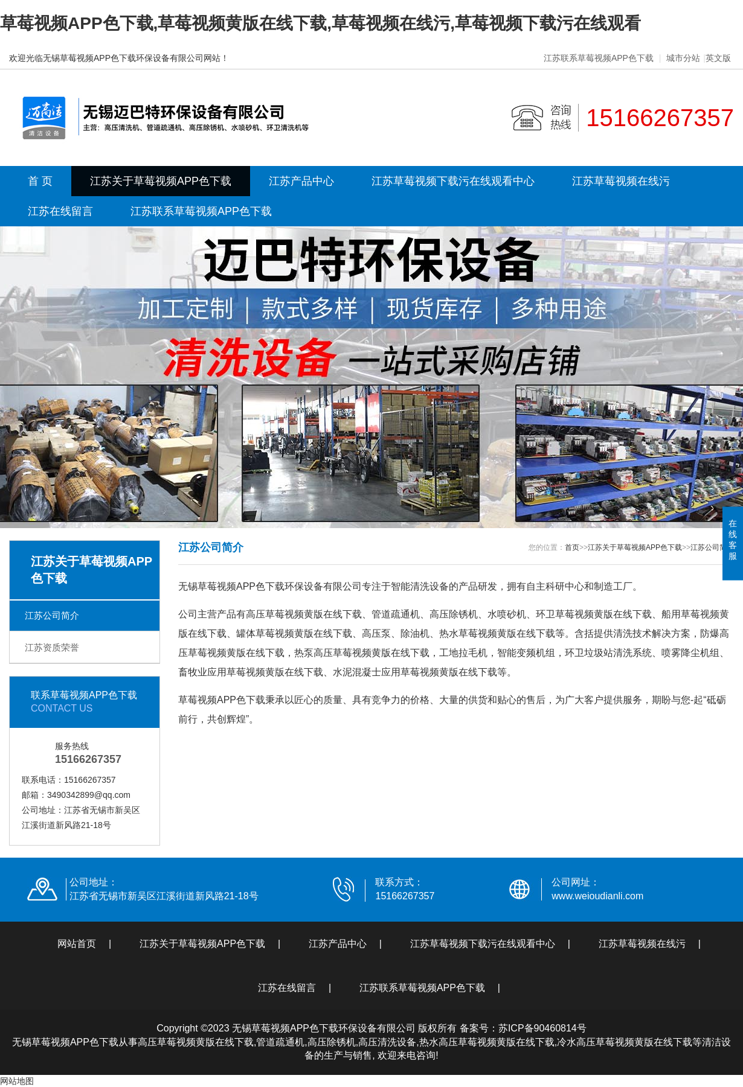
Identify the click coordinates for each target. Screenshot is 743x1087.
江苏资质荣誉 (52, 647)
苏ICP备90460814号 (542, 1028)
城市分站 (683, 58)
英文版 (718, 58)
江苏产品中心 (301, 181)
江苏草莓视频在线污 (621, 181)
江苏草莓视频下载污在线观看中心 (453, 181)
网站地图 (17, 1081)
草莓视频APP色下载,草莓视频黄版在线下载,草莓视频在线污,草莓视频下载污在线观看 (320, 23)
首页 (572, 547)
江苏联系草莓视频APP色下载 (599, 58)
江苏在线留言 (60, 211)
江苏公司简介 (52, 615)
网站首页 (76, 944)
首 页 (40, 181)
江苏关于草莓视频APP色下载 (160, 181)
